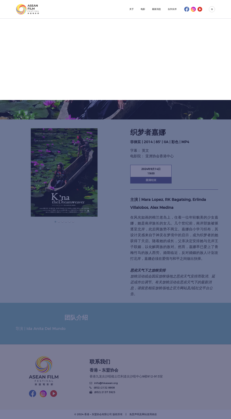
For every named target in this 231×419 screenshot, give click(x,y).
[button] (55, 221)
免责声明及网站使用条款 (143, 414)
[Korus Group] (27, 9)
